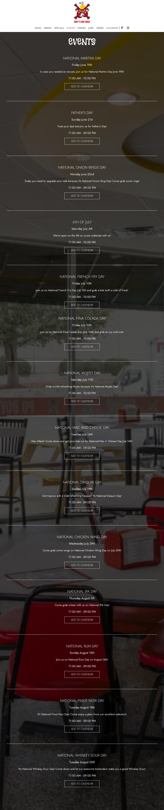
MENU (38, 28)
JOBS (91, 28)
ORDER (100, 28)
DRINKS (48, 28)
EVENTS (71, 28)
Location (112, 28)
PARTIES (82, 28)
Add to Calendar (82, 86)
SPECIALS (59, 28)
